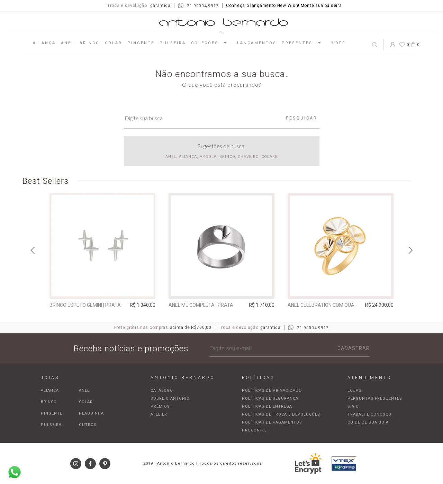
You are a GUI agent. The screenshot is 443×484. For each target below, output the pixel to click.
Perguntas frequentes (374, 398)
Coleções (211, 43)
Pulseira (173, 43)
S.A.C (353, 406)
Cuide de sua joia (368, 422)
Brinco (90, 43)
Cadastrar (353, 348)
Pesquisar (301, 118)
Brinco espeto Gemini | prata (85, 305)
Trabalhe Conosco (369, 414)
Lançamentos (257, 43)
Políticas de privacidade (271, 390)
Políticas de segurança (270, 398)
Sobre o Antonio (170, 398)
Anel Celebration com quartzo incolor (338, 305)
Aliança (44, 43)
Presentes (304, 43)
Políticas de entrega (267, 406)
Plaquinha (91, 413)
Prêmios (160, 406)
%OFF (338, 43)
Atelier (159, 414)
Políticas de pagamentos (272, 422)
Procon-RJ (254, 430)
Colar (113, 43)
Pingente (140, 43)
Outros (88, 425)
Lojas (354, 390)
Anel (67, 43)
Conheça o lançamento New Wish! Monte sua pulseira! (284, 5)
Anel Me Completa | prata (201, 305)
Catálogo (162, 390)
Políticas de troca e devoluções (281, 414)
